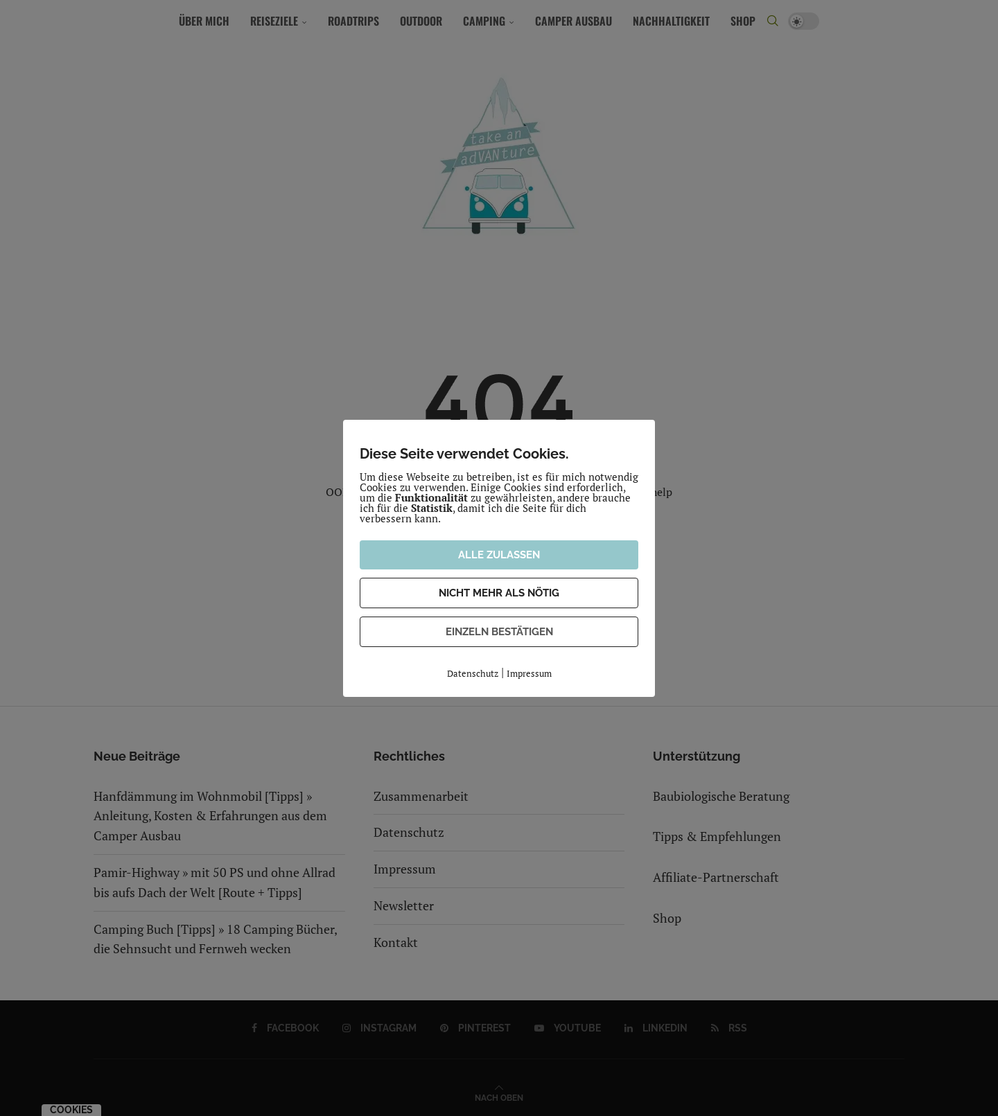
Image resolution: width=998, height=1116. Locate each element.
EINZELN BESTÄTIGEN (499, 632)
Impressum (529, 673)
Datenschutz (472, 673)
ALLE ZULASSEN (499, 555)
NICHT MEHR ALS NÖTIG (499, 593)
